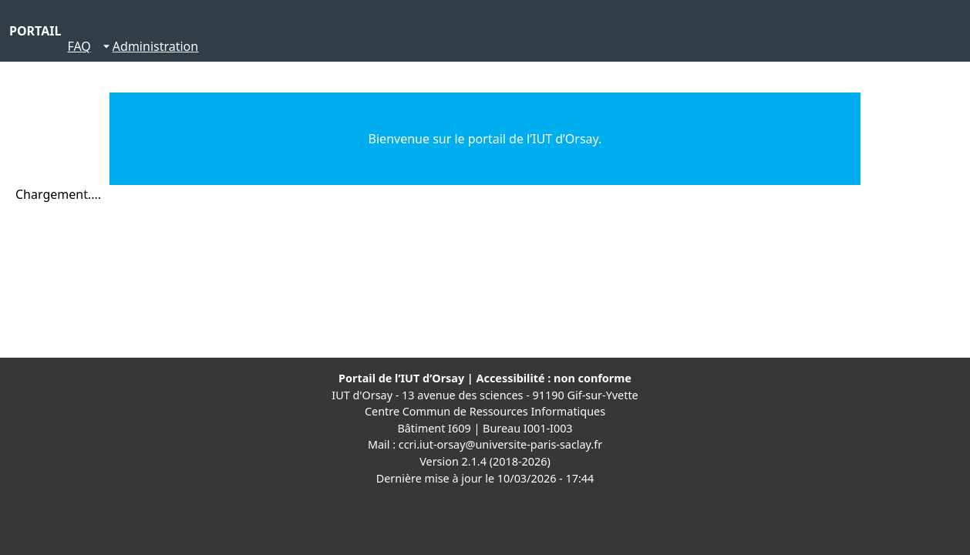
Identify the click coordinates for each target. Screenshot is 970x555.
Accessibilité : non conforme (554, 378)
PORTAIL (35, 30)
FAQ (78, 46)
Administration (155, 46)
